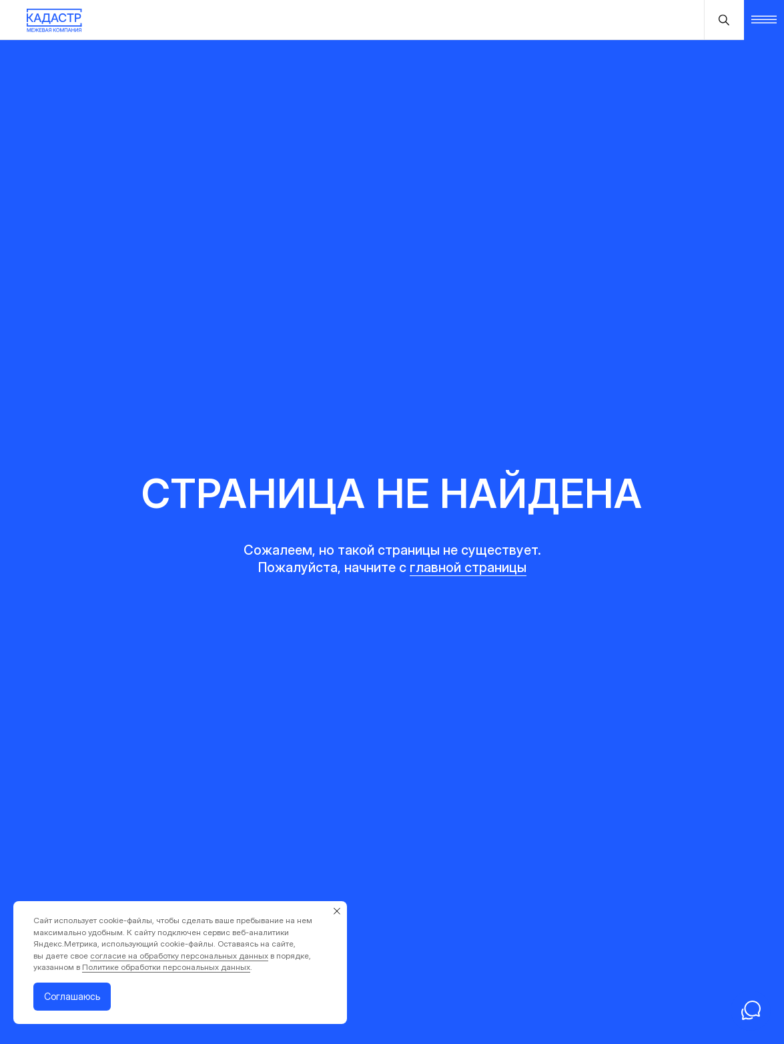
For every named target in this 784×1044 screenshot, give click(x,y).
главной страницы (468, 567)
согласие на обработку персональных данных (179, 956)
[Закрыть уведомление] (337, 911)
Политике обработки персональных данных (166, 967)
